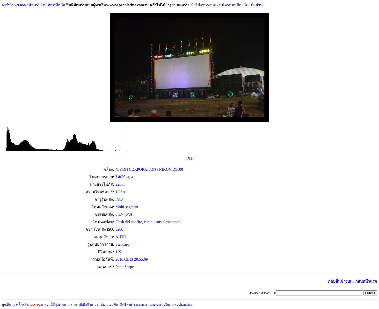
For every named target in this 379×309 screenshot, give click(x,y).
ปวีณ (166, 304)
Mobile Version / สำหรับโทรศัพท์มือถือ (33, 5)
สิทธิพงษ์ (126, 304)
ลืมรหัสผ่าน (252, 5)
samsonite (140, 304)
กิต (116, 304)
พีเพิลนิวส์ (86, 304)
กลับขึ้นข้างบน (340, 281)
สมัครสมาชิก (230, 5)
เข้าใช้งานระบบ (202, 5)
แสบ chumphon (182, 304)
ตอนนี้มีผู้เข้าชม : (57, 304)
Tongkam (155, 304)
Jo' (97, 304)
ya (110, 304)
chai (103, 304)
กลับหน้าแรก (366, 281)
